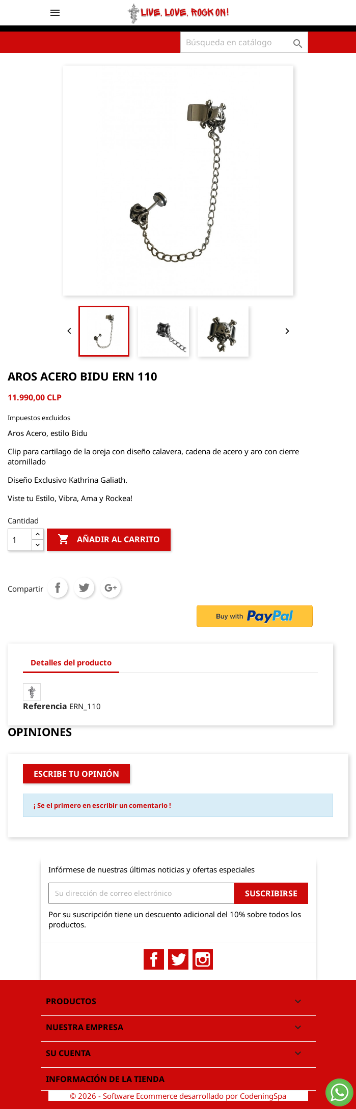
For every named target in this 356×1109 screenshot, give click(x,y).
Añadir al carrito (109, 539)
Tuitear (84, 587)
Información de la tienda (105, 1079)
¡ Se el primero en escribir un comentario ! (102, 805)
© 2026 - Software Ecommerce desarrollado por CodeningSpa (178, 1096)
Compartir (57, 587)
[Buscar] (244, 42)
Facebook (154, 959)
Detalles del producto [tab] (71, 662)
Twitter (178, 959)
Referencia (45, 706)
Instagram (203, 959)
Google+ (110, 587)
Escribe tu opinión (76, 773)
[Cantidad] (20, 540)
